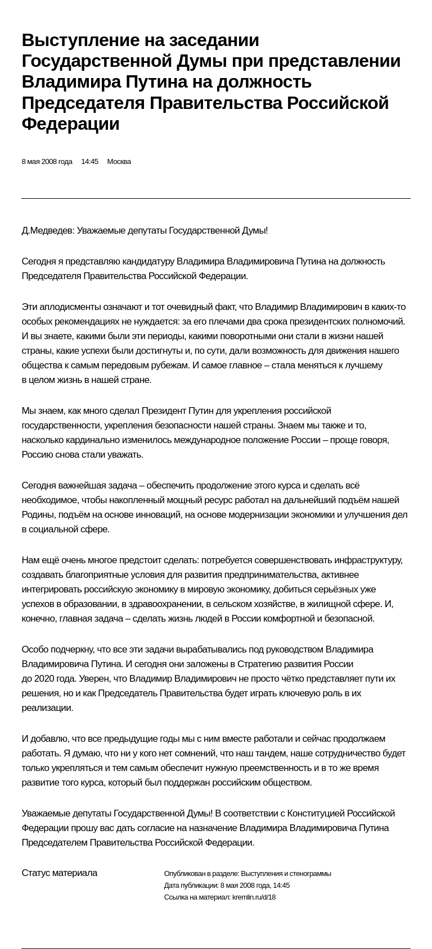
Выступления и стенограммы (286, 873)
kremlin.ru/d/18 (254, 897)
